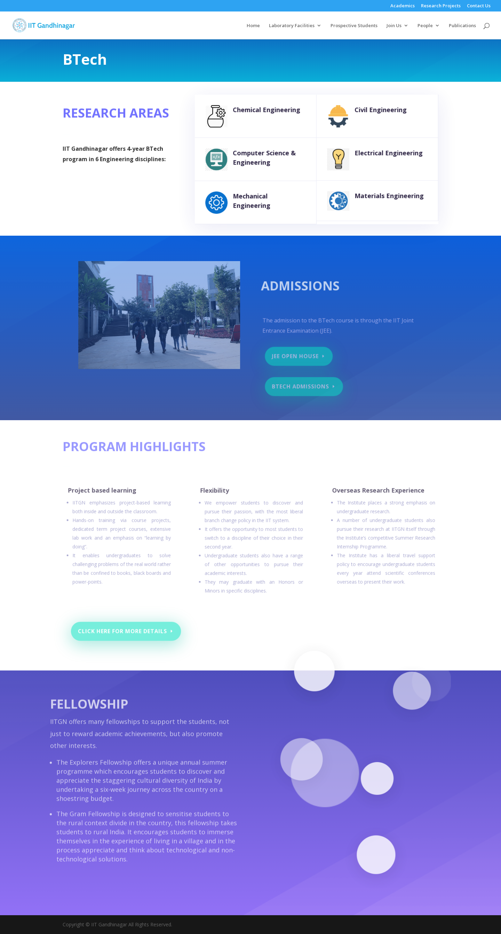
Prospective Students (354, 26)
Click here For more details (129, 631)
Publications (462, 26)
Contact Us (479, 6)
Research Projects (441, 6)
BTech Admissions (302, 386)
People (425, 26)
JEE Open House (297, 357)
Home (253, 26)
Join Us (394, 26)
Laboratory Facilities (292, 26)
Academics (402, 6)
